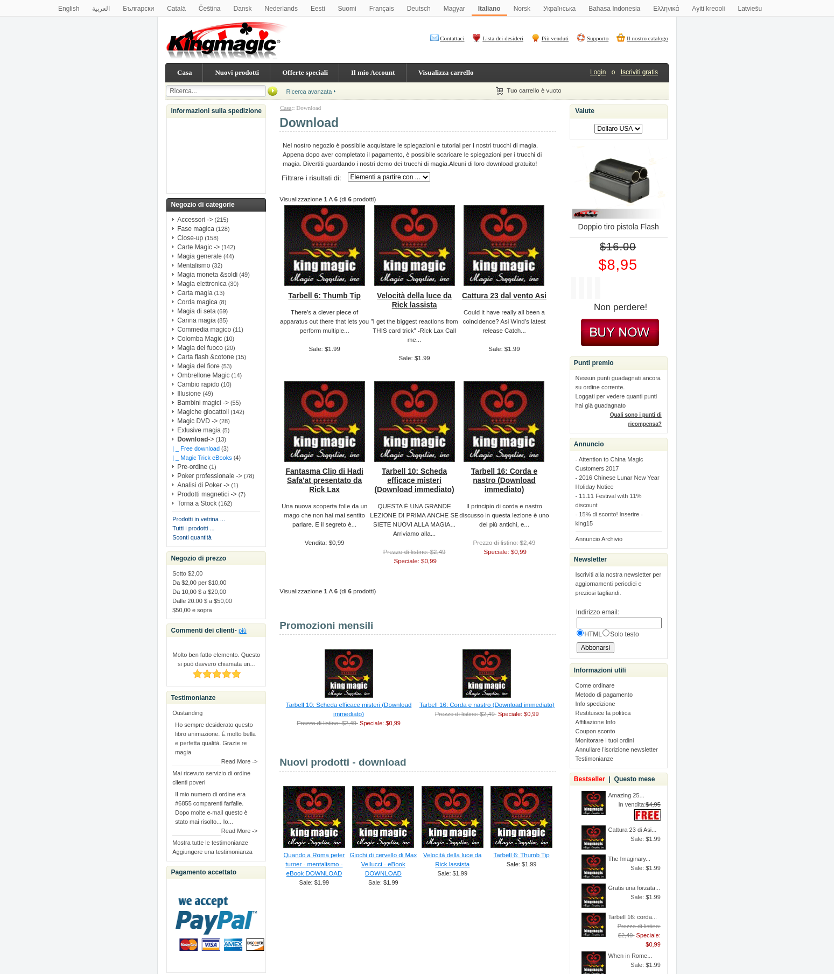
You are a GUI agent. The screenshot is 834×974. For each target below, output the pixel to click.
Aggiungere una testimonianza (212, 852)
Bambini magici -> (203, 403)
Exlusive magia (199, 430)
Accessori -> (195, 219)
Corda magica (197, 302)
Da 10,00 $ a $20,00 (199, 591)
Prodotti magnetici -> (206, 494)
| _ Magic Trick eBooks (202, 457)
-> (195, 439)
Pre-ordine (192, 467)
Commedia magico (204, 329)
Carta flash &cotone (205, 357)
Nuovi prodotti (237, 72)
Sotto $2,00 (187, 573)
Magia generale (199, 256)
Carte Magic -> (198, 247)
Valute (584, 111)
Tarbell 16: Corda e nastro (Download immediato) (504, 480)
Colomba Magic (199, 338)
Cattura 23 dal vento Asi (504, 295)
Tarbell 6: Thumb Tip (324, 295)
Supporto (597, 38)
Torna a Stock (196, 503)
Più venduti (555, 38)
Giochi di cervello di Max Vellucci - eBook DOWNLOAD (383, 864)
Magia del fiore (198, 366)
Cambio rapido (198, 384)
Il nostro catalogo (647, 38)
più (243, 630)
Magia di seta (196, 311)
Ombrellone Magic (203, 375)
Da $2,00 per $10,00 (199, 582)
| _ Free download (196, 448)
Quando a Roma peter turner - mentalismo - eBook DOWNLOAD (314, 864)
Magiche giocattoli (203, 412)
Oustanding (187, 713)
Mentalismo (193, 265)
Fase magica (195, 229)
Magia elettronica (201, 284)
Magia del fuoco (200, 348)
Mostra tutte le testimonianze (210, 842)
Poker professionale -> (209, 476)
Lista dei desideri (502, 38)
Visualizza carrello (446, 72)
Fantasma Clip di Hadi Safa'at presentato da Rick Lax (324, 480)
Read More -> (239, 761)
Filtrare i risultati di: (311, 178)
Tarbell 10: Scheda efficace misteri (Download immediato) (414, 480)
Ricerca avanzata (309, 91)
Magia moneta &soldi (207, 274)
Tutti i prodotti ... (193, 528)
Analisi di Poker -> (203, 485)
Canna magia (196, 320)
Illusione (189, 393)
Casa (184, 72)
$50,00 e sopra (192, 610)
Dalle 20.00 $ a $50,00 (202, 601)
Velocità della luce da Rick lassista (414, 300)
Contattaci (452, 38)
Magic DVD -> (197, 421)
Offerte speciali (305, 72)
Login (598, 72)
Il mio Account (373, 72)
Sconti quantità (192, 537)
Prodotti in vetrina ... (198, 519)
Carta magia (194, 293)
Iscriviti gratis (639, 72)
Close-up (190, 238)
